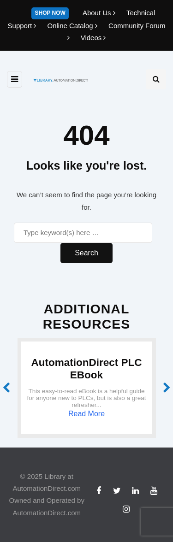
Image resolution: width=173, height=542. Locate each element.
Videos (93, 37)
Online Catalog (73, 25)
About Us (100, 13)
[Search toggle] (156, 79)
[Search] (83, 233)
